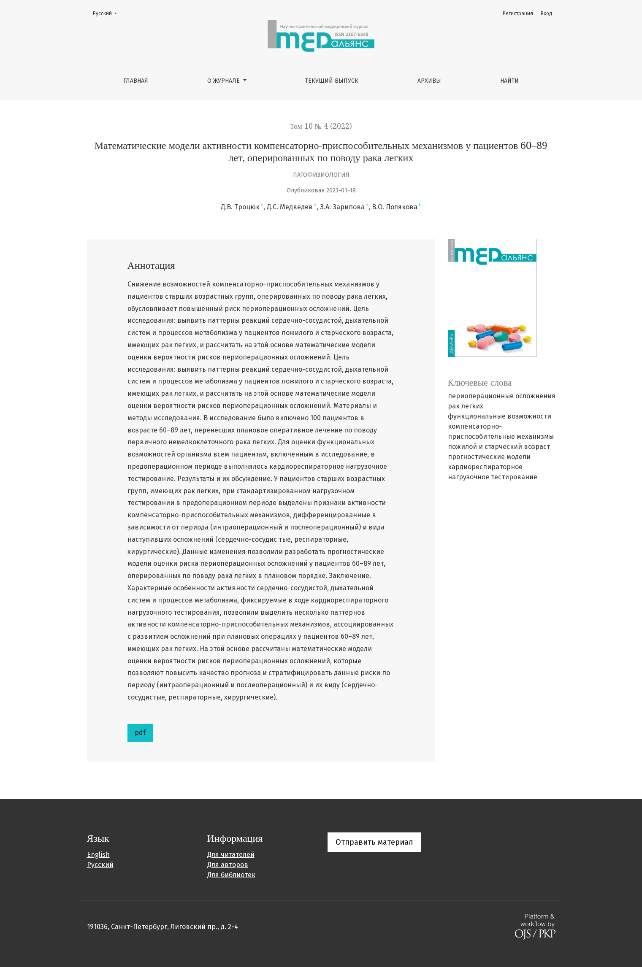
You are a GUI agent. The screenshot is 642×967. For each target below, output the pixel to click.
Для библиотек (231, 875)
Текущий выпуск (331, 80)
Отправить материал (374, 842)
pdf (140, 733)
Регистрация (518, 13)
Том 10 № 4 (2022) (321, 126)
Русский (107, 12)
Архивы (429, 80)
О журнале (224, 80)
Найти (509, 80)
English (98, 855)
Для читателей (231, 855)
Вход (546, 13)
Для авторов (227, 865)
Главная (135, 80)
